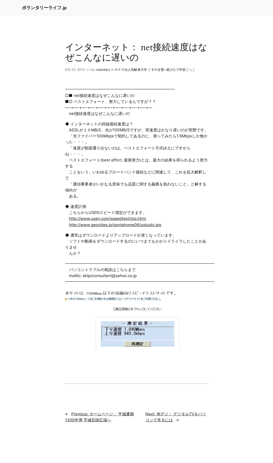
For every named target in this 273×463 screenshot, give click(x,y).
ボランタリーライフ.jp (44, 7)
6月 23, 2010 (75, 69)
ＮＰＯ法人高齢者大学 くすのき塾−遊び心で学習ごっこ (155, 69)
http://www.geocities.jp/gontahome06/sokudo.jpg (115, 224)
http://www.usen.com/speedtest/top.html (108, 218)
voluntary (103, 69)
